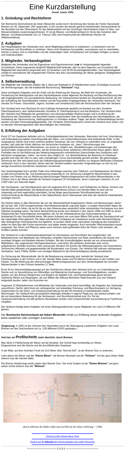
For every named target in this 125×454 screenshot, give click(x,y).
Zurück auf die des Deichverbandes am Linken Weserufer (62, 442)
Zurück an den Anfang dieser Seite (62, 436)
